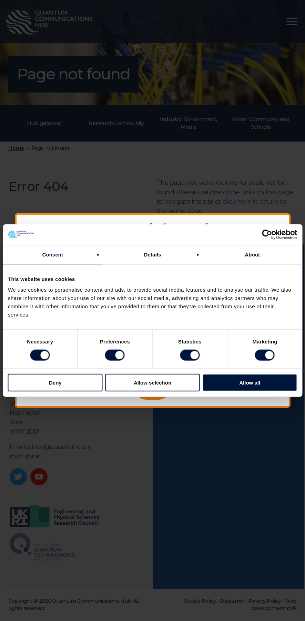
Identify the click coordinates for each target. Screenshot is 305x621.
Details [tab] (152, 254)
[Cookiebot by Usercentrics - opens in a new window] (267, 234)
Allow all (249, 383)
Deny (55, 383)
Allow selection (152, 383)
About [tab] (252, 254)
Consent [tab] (52, 254)
